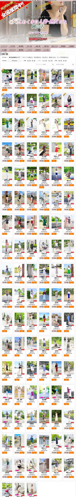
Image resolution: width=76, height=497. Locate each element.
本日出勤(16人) (37, 57)
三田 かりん (7, 326)
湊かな (31, 448)
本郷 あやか (32, 132)
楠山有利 (32, 375)
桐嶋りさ (44, 350)
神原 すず (7, 156)
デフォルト (14, 60)
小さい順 (44, 60)
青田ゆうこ (32, 472)
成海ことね (32, 326)
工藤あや (44, 423)
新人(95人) (45, 57)
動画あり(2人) (52, 57)
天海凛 (7, 375)
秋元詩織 (44, 399)
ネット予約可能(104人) (62, 57)
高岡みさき (44, 107)
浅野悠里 (56, 423)
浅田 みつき (32, 205)
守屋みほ (19, 83)
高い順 (33, 60)
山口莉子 (56, 132)
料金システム (55, 46)
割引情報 (21, 46)
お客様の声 (38, 50)
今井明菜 (56, 253)
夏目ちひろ (69, 83)
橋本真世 (19, 472)
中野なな (7, 448)
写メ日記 (12, 46)
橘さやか (69, 180)
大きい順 (50, 60)
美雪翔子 (32, 423)
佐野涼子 (69, 253)
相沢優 (56, 302)
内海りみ (7, 399)
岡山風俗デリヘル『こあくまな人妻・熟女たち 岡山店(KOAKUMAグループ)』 (38, 22)
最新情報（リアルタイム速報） (21, 50)
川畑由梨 (19, 180)
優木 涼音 (44, 205)
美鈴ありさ (56, 205)
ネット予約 (46, 50)
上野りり (32, 229)
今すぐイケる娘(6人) (27, 57)
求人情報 (4, 50)
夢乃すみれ (32, 277)
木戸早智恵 (19, 302)
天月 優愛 (7, 107)
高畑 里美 (7, 205)
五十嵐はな (69, 229)
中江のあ (19, 375)
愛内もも (19, 350)
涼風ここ (56, 277)
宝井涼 (56, 350)
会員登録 (71, 46)
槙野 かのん (69, 472)
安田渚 (69, 302)
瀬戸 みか (19, 253)
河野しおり (56, 83)
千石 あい (19, 156)
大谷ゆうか (44, 132)
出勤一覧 (38, 46)
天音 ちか (7, 253)
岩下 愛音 (44, 156)
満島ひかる (69, 448)
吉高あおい (32, 399)
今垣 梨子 (19, 277)
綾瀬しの (19, 448)
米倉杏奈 (32, 302)
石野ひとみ (32, 107)
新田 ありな (7, 229)
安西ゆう (19, 205)
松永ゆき (44, 83)
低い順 (29, 60)
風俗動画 (63, 46)
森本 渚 (56, 229)
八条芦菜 (19, 326)
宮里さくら (56, 156)
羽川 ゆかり (19, 229)
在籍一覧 (46, 46)
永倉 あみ (56, 180)
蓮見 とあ (7, 423)
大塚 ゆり (44, 229)
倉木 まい (56, 472)
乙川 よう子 (56, 399)
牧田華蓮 (69, 277)
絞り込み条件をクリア (14, 57)
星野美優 (32, 180)
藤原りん (7, 83)
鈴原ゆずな (69, 423)
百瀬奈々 (32, 156)
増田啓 (31, 350)
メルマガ (29, 50)
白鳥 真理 (19, 399)
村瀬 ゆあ (19, 423)
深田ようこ (44, 448)
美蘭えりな (7, 302)
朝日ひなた (56, 448)
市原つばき (56, 107)
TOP (4, 46)
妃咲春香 (69, 375)
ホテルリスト (12, 50)
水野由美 (44, 375)
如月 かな (69, 156)
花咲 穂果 (69, 107)
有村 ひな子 (7, 132)
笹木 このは (69, 132)
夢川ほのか (7, 350)
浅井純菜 (56, 326)
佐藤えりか (69, 326)
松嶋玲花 (32, 83)
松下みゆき (7, 180)
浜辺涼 (44, 302)
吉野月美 (19, 107)
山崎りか (69, 205)
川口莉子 (19, 132)
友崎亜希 (44, 180)
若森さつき (44, 277)
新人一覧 (29, 46)
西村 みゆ (69, 350)
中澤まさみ (44, 253)
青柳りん (69, 399)
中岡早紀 (7, 472)
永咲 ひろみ (44, 472)
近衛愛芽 (32, 253)
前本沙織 (56, 375)
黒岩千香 (7, 277)
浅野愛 (44, 326)
